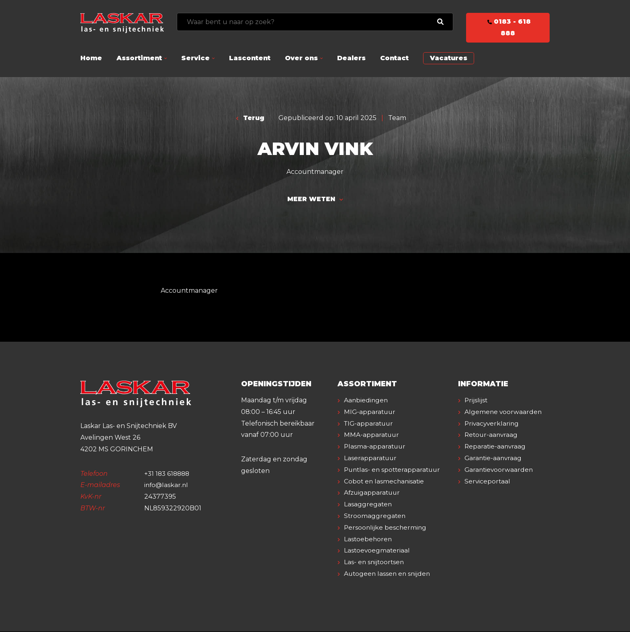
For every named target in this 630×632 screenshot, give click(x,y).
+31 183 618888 (168, 474)
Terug (250, 118)
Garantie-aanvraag (494, 470)
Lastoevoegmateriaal (377, 551)
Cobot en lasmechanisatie (385, 482)
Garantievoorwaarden (499, 482)
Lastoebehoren (368, 540)
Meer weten (315, 200)
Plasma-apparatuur (375, 447)
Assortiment (139, 58)
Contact (394, 58)
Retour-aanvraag (492, 447)
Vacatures (448, 58)
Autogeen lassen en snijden (388, 575)
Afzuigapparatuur (373, 493)
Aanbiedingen (366, 401)
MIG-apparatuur (370, 412)
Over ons (301, 58)
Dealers (351, 58)
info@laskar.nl (167, 486)
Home (91, 58)
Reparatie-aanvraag (495, 459)
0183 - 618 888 (508, 27)
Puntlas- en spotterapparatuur (394, 470)
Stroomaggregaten (375, 517)
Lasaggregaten (368, 505)
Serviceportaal (487, 493)
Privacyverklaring (492, 436)
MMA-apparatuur (372, 436)
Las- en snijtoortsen (375, 563)
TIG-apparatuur (369, 424)
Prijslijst (476, 401)
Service (195, 58)
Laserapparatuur (371, 459)
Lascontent (249, 58)
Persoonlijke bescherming (386, 528)
